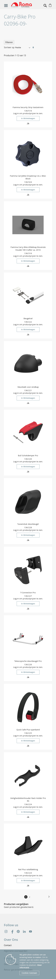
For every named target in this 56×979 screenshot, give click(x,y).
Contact (8, 945)
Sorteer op (9, 47)
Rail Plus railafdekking (28, 869)
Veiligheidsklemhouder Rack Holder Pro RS (28, 799)
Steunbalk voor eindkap (28, 387)
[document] (36, 964)
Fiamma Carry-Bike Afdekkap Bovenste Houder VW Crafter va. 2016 (28, 248)
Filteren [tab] (9, 42)
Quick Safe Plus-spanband (28, 729)
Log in (16, 113)
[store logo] (23, 4)
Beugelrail (28, 318)
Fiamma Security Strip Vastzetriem (28, 107)
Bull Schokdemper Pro (28, 455)
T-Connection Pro (28, 592)
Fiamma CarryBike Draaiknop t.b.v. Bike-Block (28, 177)
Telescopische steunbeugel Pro (28, 661)
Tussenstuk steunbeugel (28, 524)
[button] (28, 123)
